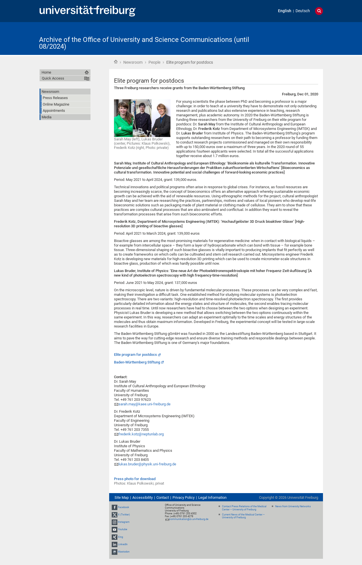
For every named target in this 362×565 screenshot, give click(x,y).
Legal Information (212, 497)
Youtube (122, 529)
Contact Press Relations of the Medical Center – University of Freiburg (244, 508)
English (284, 10)
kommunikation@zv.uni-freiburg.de (188, 519)
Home (115, 62)
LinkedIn (123, 544)
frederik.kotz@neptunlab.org (141, 434)
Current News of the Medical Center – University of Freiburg (243, 516)
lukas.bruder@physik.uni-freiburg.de (147, 464)
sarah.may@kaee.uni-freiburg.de (144, 404)
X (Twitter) (124, 514)
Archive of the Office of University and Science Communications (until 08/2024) (144, 43)
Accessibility (142, 497)
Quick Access (53, 78)
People (154, 62)
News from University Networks (293, 506)
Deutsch (303, 10)
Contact (162, 497)
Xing (120, 537)
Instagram (124, 522)
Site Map (122, 497)
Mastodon (124, 551)
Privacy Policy (184, 497)
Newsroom (133, 62)
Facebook (123, 507)
